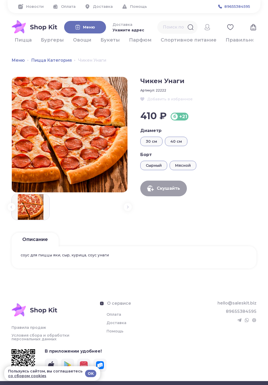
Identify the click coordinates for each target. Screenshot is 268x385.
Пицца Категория (51, 60)
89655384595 (241, 311)
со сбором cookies (27, 375)
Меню (18, 60)
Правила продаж (29, 327)
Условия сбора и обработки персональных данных (40, 337)
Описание (35, 239)
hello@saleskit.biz (236, 303)
